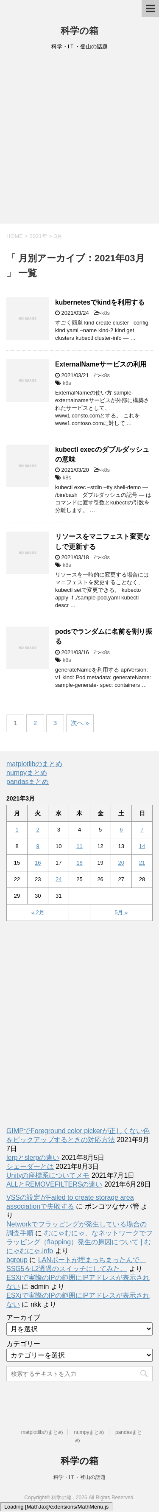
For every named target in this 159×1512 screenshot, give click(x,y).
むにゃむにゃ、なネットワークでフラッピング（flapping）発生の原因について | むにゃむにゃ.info (79, 1241)
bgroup (17, 1259)
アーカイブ (23, 1317)
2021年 (38, 236)
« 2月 (38, 912)
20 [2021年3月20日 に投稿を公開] (121, 863)
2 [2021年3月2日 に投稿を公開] (37, 829)
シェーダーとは (30, 1166)
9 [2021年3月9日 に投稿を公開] (37, 846)
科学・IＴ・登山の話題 (79, 1477)
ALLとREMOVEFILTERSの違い (54, 1184)
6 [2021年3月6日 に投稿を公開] (121, 829)
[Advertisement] (79, 139)
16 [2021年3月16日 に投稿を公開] (38, 863)
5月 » (121, 912)
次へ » (80, 722)
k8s (105, 313)
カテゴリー (23, 1343)
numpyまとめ (26, 772)
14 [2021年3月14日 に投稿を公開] (142, 846)
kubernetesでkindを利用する (100, 302)
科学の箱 (79, 30)
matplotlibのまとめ (34, 763)
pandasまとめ (27, 781)
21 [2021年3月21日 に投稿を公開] (142, 863)
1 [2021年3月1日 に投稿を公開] (16, 829)
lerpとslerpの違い (32, 1157)
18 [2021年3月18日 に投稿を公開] (79, 863)
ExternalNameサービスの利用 (101, 364)
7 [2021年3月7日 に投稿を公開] (141, 829)
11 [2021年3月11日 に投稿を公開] (79, 846)
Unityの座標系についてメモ (47, 1175)
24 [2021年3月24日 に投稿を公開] (58, 879)
